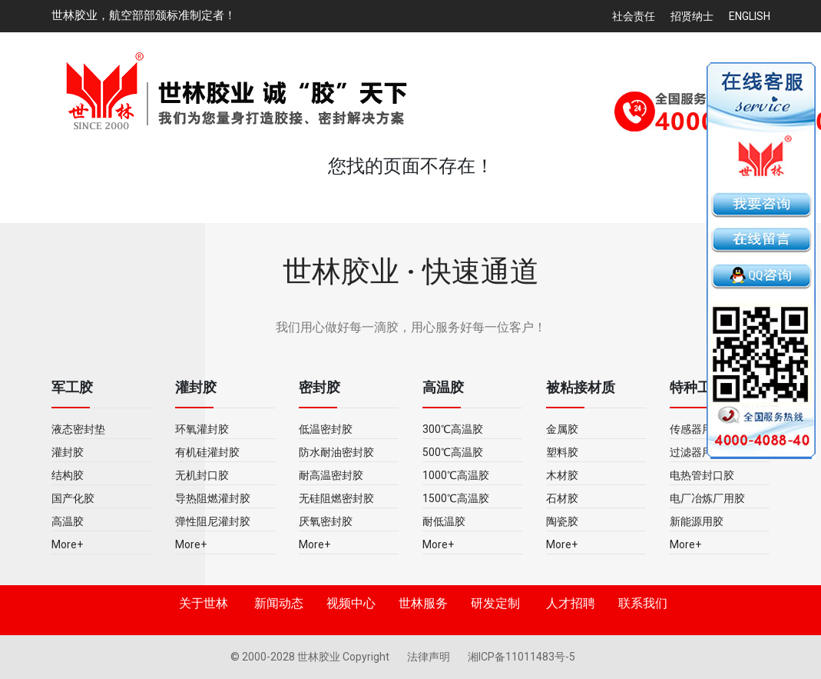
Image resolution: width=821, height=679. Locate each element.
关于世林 (203, 603)
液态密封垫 (78, 429)
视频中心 (351, 603)
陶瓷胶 (562, 521)
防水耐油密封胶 (336, 452)
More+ (67, 544)
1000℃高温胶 (455, 475)
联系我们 (642, 603)
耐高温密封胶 (331, 475)
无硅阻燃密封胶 (336, 498)
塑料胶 (562, 452)
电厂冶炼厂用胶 (707, 498)
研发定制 (495, 603)
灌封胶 (67, 452)
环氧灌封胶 (202, 429)
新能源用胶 (696, 521)
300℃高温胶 (452, 429)
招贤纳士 (691, 16)
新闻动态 (278, 603)
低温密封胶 (326, 429)
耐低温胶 (443, 521)
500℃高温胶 (452, 452)
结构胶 (67, 475)
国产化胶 (72, 498)
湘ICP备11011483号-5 (521, 657)
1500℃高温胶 (455, 498)
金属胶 (562, 429)
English (749, 16)
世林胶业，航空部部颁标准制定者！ (143, 15)
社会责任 (633, 16)
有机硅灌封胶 (207, 452)
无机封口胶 (202, 475)
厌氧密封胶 (326, 521)
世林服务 (423, 603)
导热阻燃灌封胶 (212, 498)
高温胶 (67, 521)
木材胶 (562, 475)
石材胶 (562, 498)
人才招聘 (570, 603)
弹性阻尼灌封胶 (212, 521)
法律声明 (429, 657)
